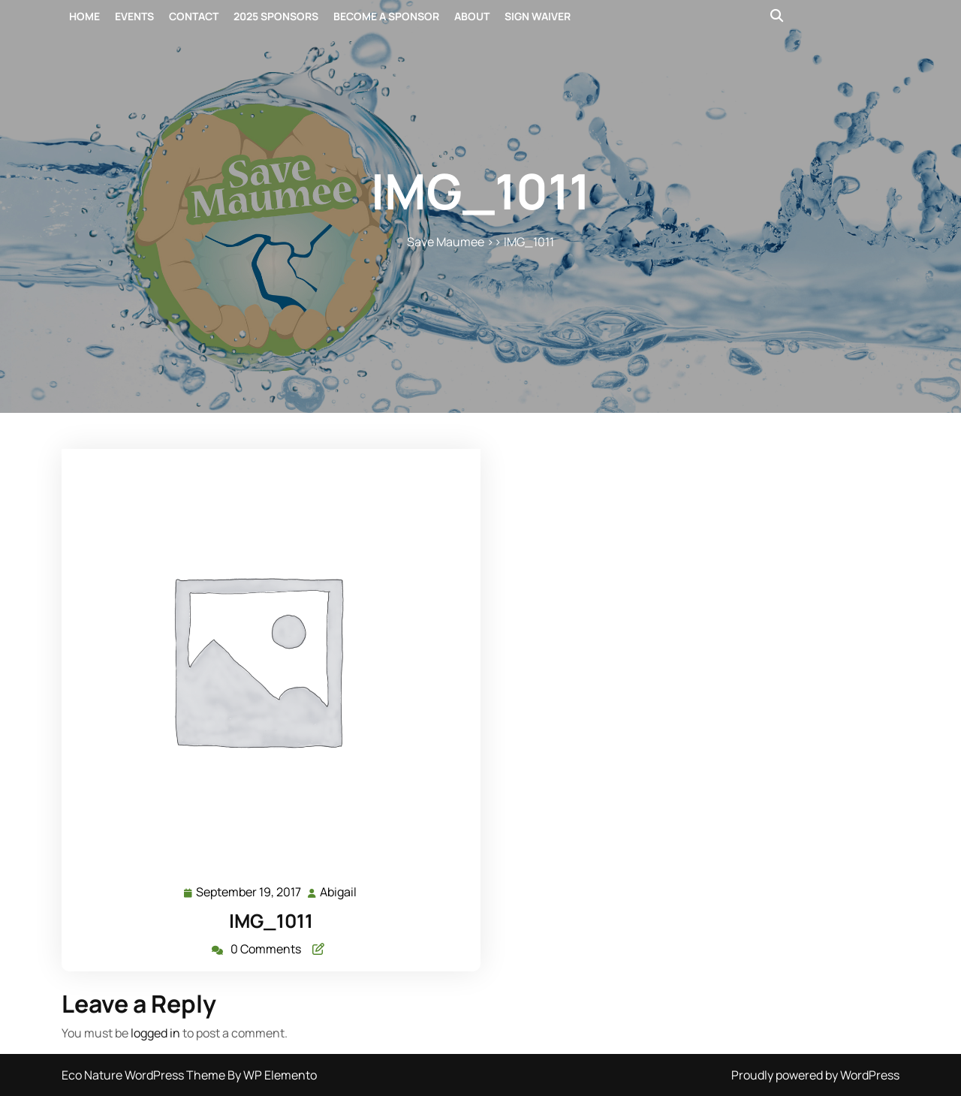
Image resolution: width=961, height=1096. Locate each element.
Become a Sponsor (386, 16)
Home (84, 16)
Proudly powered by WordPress (815, 1075)
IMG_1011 (271, 921)
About (472, 16)
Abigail (339, 891)
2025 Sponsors (275, 16)
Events (134, 16)
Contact (193, 16)
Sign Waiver (538, 16)
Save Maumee (445, 241)
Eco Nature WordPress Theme (144, 1075)
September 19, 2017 (249, 892)
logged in (155, 1033)
